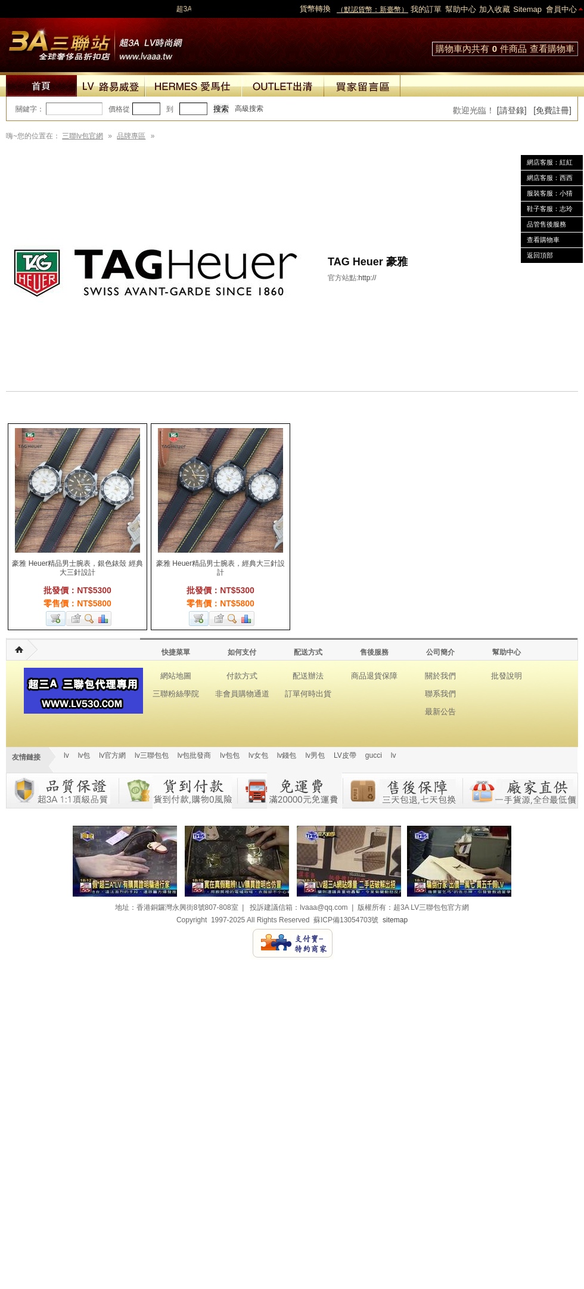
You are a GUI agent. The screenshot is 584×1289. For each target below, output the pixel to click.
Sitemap (527, 9)
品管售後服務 (546, 224)
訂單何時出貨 (308, 693)
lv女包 (258, 755)
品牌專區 (131, 136)
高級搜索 (249, 108)
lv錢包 (287, 755)
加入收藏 (494, 9)
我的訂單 (426, 9)
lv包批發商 (195, 755)
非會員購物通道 (242, 693)
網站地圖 (175, 675)
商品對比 (103, 618)
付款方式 (241, 675)
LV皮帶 (345, 755)
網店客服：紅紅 (550, 162)
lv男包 (315, 755)
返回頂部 (540, 255)
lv (66, 755)
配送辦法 (308, 675)
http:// (367, 278)
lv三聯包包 (152, 755)
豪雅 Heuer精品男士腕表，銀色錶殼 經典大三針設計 (77, 568)
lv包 (95, 42)
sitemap (395, 920)
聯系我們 (440, 693)
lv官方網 (112, 755)
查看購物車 (552, 49)
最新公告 (440, 711)
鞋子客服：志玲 (550, 208)
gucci (373, 755)
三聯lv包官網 (82, 136)
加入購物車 (56, 618)
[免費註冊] (552, 110)
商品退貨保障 (374, 675)
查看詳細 (90, 618)
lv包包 (230, 755)
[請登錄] (512, 110)
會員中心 (561, 9)
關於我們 (440, 675)
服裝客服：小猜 (550, 193)
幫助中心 (460, 9)
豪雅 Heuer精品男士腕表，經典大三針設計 (220, 568)
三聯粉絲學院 (176, 693)
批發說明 (506, 675)
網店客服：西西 (550, 177)
